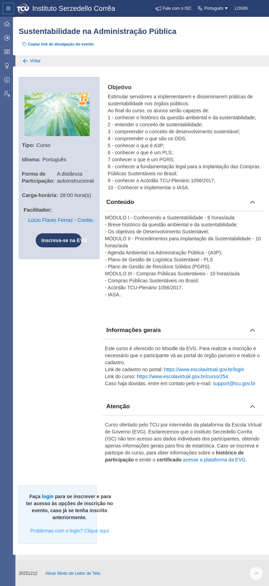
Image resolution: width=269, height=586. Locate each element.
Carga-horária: (44, 194)
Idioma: (35, 159)
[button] (173, 8)
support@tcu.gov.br (236, 383)
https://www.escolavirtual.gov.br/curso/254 (184, 376)
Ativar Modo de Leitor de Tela (76, 573)
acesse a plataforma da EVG (223, 460)
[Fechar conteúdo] (253, 202)
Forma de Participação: (42, 176)
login (51, 496)
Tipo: (32, 144)
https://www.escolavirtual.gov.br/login (207, 369)
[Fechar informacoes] (253, 330)
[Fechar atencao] (253, 406)
